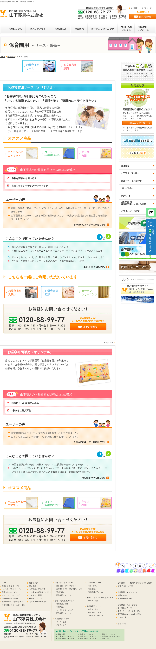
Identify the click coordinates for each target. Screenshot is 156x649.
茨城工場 (105, 638)
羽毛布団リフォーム (63, 595)
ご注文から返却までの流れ (40, 592)
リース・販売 (61, 622)
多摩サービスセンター (88, 638)
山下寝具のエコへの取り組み (129, 614)
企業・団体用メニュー (64, 583)
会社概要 (134, 8)
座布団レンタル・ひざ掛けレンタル (69, 589)
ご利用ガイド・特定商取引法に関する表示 (135, 583)
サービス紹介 (93, 601)
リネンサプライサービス (11, 589)
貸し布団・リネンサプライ (66, 586)
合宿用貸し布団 (62, 604)
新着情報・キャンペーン (127, 592)
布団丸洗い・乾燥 (94, 612)
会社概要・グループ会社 (127, 605)
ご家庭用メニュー (94, 583)
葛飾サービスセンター (110, 634)
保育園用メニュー (62, 619)
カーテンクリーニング (11, 595)
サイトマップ (146, 8)
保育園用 (11, 57)
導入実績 (32, 586)
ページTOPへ (109, 343)
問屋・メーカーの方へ (38, 602)
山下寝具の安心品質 (37, 589)
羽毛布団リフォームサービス (13, 605)
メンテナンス (61, 625)
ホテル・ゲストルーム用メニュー (100, 598)
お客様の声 (33, 583)
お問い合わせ (123, 595)
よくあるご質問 (35, 595)
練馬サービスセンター (88, 634)
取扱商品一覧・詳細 (10, 598)
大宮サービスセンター (66, 636)
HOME (2, 57)
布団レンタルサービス (11, 586)
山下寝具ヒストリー (126, 608)
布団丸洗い (60, 592)
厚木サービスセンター (88, 636)
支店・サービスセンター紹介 (129, 611)
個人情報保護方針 (125, 598)
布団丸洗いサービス (10, 592)
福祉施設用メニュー (95, 606)
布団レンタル (93, 586)
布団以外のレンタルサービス (13, 602)
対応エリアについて (37, 598)
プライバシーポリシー (127, 586)
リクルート (122, 617)
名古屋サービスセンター (111, 636)
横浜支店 (61, 634)
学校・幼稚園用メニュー (64, 601)
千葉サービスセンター (66, 638)
